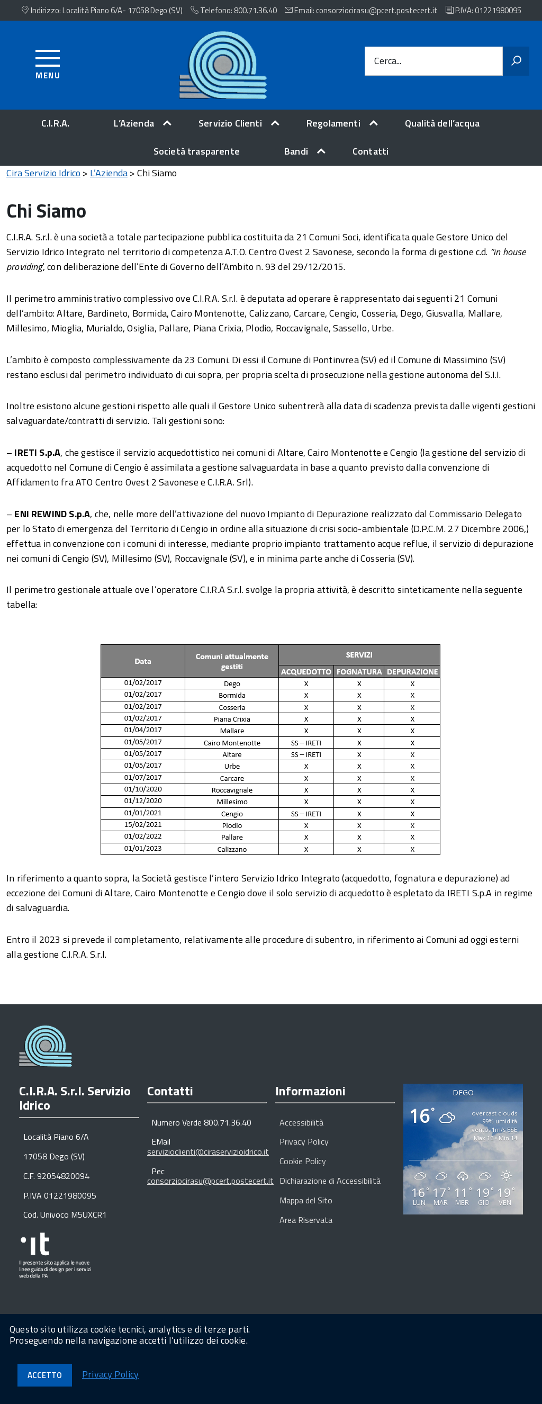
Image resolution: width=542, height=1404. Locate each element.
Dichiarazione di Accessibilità (330, 1189)
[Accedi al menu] (47, 63)
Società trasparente (196, 151)
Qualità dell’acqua (442, 123)
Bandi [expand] (296, 151)
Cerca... (387, 61)
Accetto (45, 1375)
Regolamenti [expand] (333, 123)
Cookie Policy (302, 1169)
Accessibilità (301, 1130)
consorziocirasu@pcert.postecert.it (210, 1189)
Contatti (371, 151)
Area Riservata (305, 1228)
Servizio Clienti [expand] (230, 123)
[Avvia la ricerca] (516, 61)
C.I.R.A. (55, 123)
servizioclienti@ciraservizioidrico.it (208, 1160)
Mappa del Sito (305, 1208)
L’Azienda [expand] (134, 123)
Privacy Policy (304, 1150)
